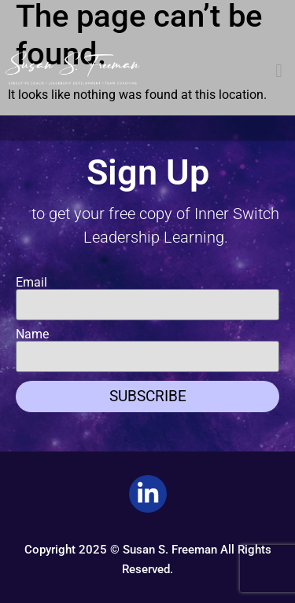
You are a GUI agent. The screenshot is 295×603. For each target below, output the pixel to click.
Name (32, 334)
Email (31, 282)
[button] (279, 71)
